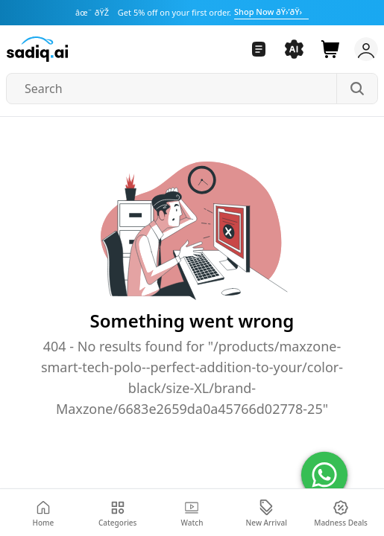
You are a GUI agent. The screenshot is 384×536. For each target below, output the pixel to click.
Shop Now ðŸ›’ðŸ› (271, 11)
